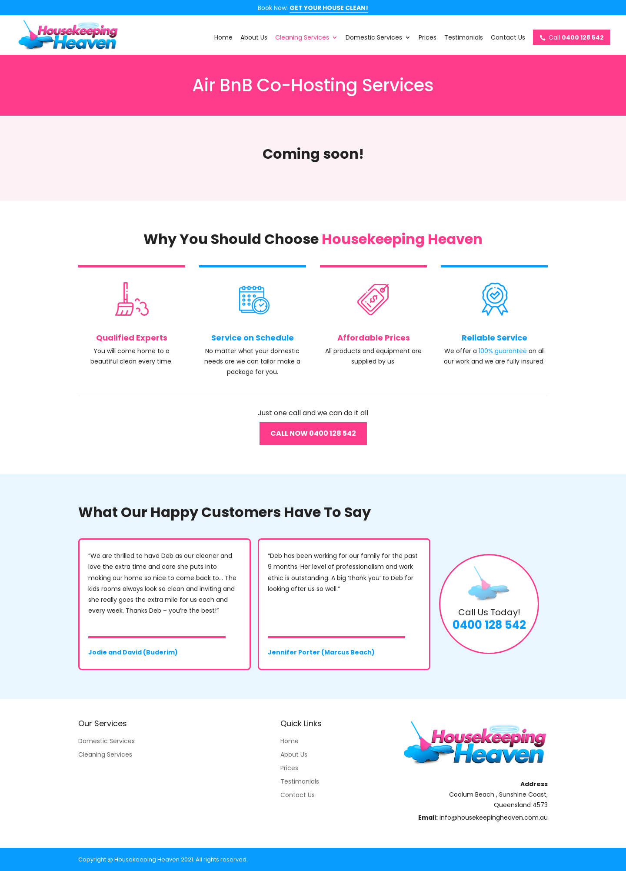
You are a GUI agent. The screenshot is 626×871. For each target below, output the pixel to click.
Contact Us (508, 38)
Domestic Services (374, 38)
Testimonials (463, 38)
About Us (253, 38)
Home (223, 38)
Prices (427, 38)
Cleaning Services (302, 38)
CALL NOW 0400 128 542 (313, 433)
